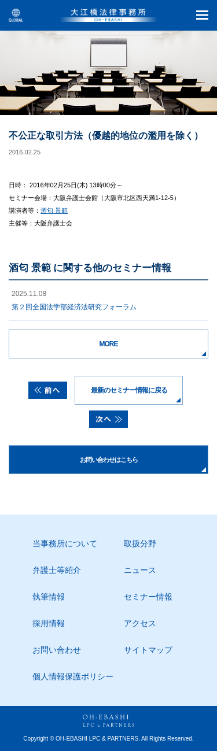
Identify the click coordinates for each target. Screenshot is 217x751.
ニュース (140, 570)
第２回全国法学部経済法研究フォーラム (74, 307)
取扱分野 (140, 543)
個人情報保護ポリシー (72, 676)
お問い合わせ (56, 649)
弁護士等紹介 (56, 570)
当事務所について (64, 543)
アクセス (140, 623)
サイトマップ (148, 649)
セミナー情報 (148, 596)
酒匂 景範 (54, 210)
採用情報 (48, 623)
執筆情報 (48, 596)
